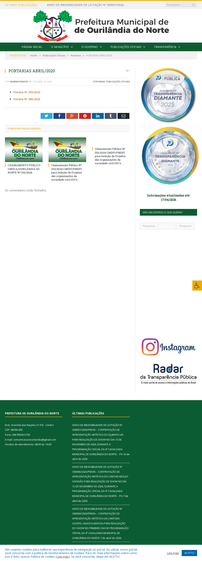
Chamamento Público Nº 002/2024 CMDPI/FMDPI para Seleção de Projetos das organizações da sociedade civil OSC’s (66, 172)
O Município (60, 47)
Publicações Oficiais (125, 47)
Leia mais (63, 556)
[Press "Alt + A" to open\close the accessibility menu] (197, 285)
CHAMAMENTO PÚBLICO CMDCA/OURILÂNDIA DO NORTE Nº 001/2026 (24, 168)
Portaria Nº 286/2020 (27, 99)
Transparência (165, 47)
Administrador (19, 81)
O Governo (89, 47)
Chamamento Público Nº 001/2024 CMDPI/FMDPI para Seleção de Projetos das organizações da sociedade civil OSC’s (110, 156)
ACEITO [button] (189, 553)
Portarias (99, 81)
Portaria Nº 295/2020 (27, 92)
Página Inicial (32, 47)
